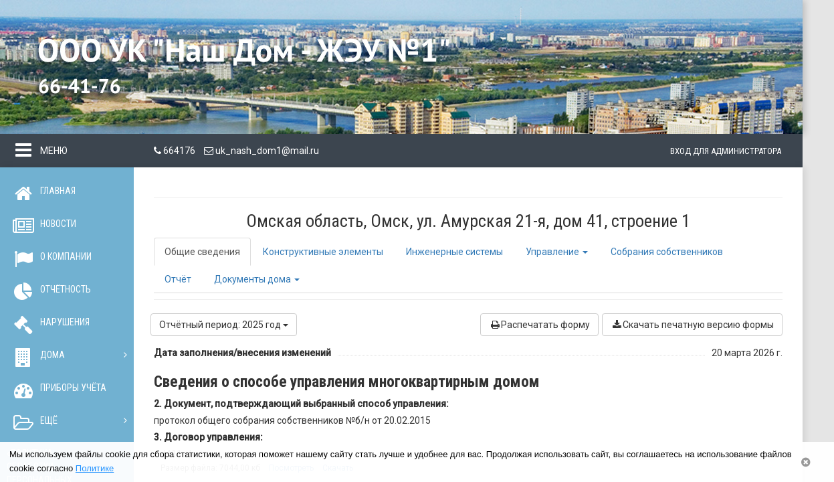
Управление (557, 251)
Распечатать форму (539, 324)
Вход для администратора (725, 151)
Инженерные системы (454, 251)
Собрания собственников (667, 251)
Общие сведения (202, 251)
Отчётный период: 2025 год (223, 324)
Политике (95, 468)
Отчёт (178, 279)
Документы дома (257, 279)
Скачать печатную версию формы (692, 324)
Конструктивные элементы (323, 251)
